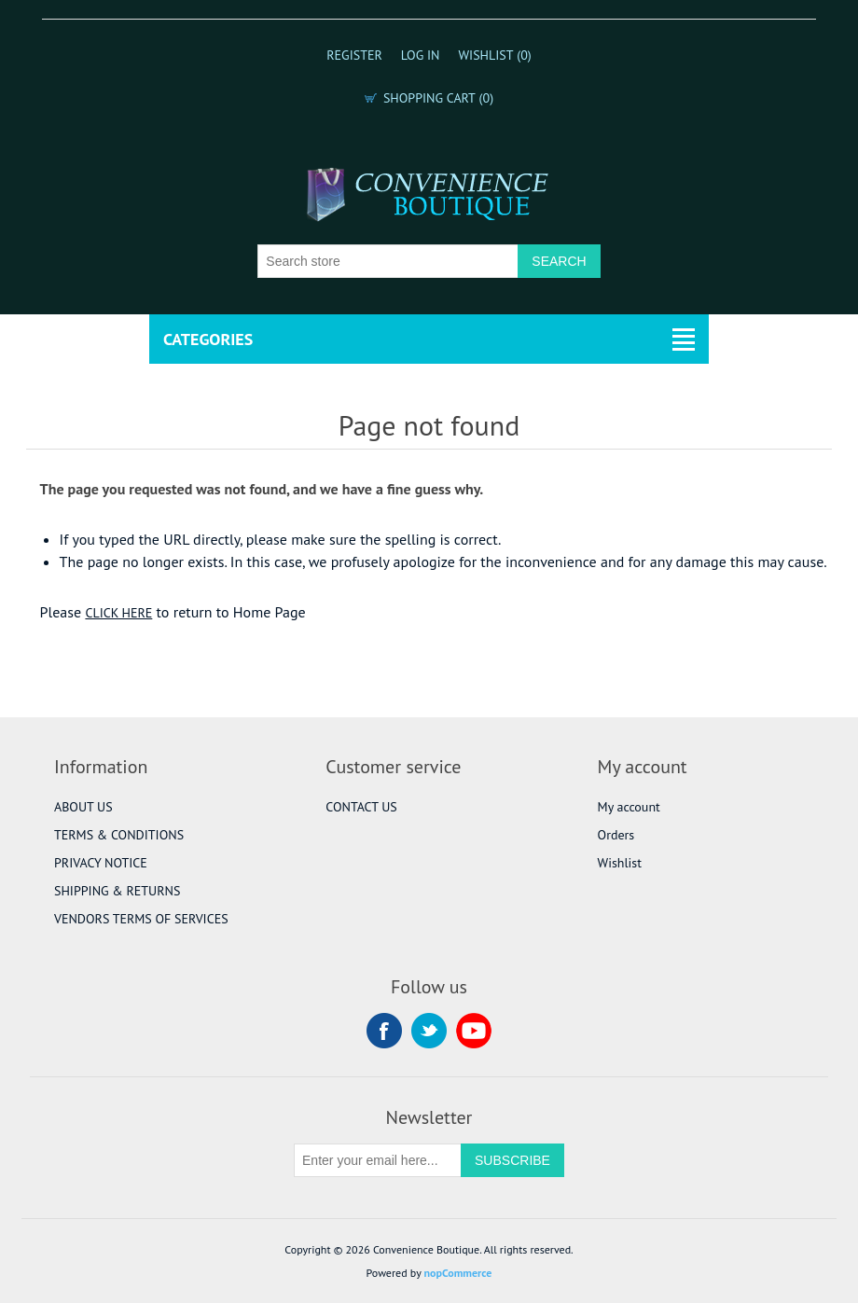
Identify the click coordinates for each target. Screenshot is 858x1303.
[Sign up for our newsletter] (378, 1160)
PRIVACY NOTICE (100, 862)
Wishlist (620, 862)
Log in (420, 55)
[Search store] (388, 261)
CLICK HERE (118, 612)
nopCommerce (458, 1273)
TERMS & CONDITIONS (119, 834)
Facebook (384, 1030)
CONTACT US (360, 806)
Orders (616, 834)
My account (629, 806)
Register (354, 55)
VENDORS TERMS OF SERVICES (141, 918)
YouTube (473, 1030)
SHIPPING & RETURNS (117, 890)
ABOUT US (83, 806)
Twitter (429, 1030)
